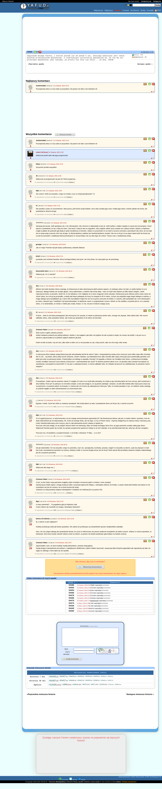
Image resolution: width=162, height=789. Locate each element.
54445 (71, 612)
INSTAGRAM (63, 785)
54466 (71, 597)
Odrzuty (117, 10)
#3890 (66, 690)
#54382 (96, 686)
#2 (54, 184)
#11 (55, 323)
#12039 (55, 690)
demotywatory (60, 787)
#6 (54, 264)
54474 (71, 609)
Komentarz (89, 628)
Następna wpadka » (144, 66)
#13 (55, 393)
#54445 (53, 682)
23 (139, 57)
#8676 (86, 690)
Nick (66, 654)
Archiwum (134, 10)
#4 (54, 199)
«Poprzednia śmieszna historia (41, 700)
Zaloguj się (157, 1)
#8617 (94, 690)
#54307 (53, 686)
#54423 (89, 682)
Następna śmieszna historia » (140, 700)
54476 (71, 600)
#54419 (72, 682)
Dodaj (143, 10)
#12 (55, 371)
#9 (54, 279)
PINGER (81, 785)
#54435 (96, 682)
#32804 (118, 690)
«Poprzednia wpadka (36, 66)
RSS (158, 10)
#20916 (77, 690)
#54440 (81, 682)
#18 (55, 472)
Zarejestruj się (146, 1)
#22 (55, 555)
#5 (54, 216)
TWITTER (73, 785)
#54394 (104, 686)
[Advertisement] (10, 394)
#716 (111, 690)
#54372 (110, 686)
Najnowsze (98, 10)
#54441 (81, 686)
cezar (38, 154)
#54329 (89, 686)
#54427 (64, 682)
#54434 (110, 682)
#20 (55, 512)
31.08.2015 (145, 52)
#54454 (104, 682)
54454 (71, 590)
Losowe (125, 10)
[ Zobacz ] (71, 184)
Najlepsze (109, 10)
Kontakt (150, 10)
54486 (71, 587)
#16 (55, 494)
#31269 (103, 690)
